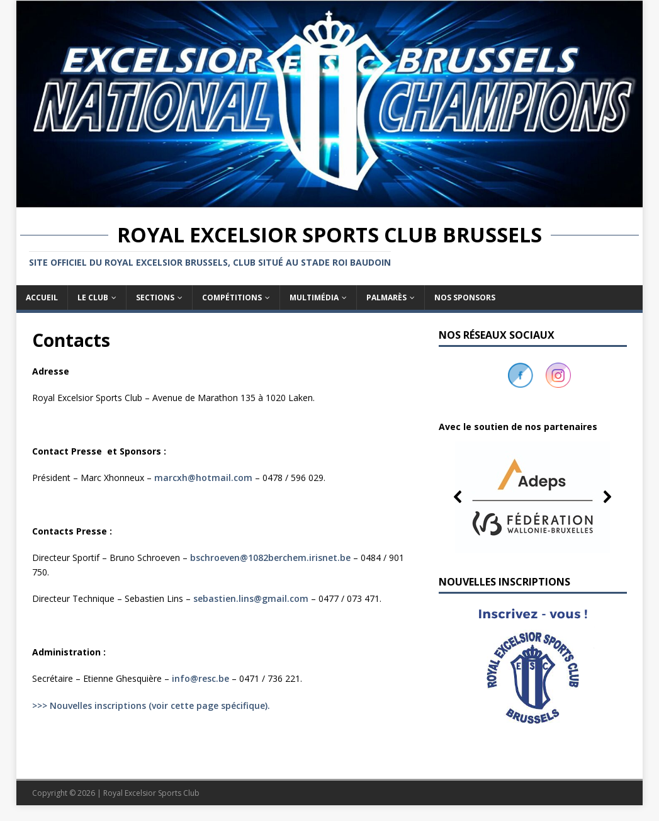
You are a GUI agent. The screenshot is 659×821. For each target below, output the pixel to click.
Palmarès (386, 297)
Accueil (42, 297)
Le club (92, 297)
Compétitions (232, 297)
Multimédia (314, 297)
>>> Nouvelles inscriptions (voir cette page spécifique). (151, 705)
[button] (533, 497)
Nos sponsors (464, 297)
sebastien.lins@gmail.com (250, 598)
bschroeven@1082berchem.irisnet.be (270, 557)
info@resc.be (200, 678)
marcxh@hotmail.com (203, 478)
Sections (155, 297)
